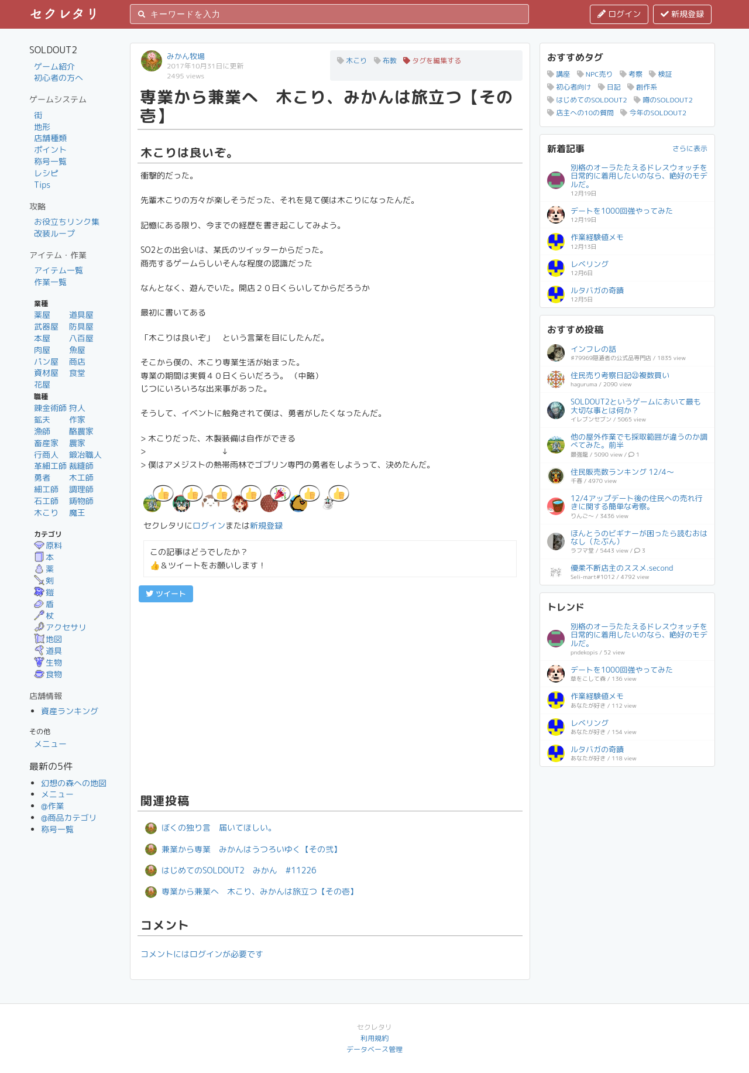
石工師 (46, 500)
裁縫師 (81, 465)
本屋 (42, 338)
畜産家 (46, 442)
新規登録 (682, 13)
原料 (48, 545)
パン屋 (46, 361)
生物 (48, 662)
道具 (48, 650)
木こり (46, 512)
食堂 (77, 372)
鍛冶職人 (85, 454)
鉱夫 (42, 419)
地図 (48, 639)
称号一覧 (50, 161)
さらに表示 (689, 148)
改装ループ (54, 233)
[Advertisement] (330, 696)
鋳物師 (81, 500)
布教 (385, 61)
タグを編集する (432, 61)
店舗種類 (50, 137)
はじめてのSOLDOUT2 (587, 100)
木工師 (81, 477)
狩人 (77, 407)
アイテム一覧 (58, 270)
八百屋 (81, 338)
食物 (48, 674)
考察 (631, 74)
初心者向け (569, 87)
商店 (77, 361)
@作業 (52, 805)
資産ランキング (69, 711)
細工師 (46, 489)
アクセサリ (60, 627)
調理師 (81, 489)
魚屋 (77, 349)
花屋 (42, 384)
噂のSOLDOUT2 (663, 100)
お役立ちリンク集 (66, 221)
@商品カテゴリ (69, 817)
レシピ (46, 173)
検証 (660, 74)
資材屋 (46, 372)
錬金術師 (50, 407)
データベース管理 (374, 1049)
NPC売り (595, 74)
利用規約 (374, 1038)
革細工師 (50, 465)
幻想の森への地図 (73, 783)
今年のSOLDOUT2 (653, 113)
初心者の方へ (58, 77)
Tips (42, 184)
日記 (609, 87)
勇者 (42, 477)
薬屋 (42, 314)
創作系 (642, 87)
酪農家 (81, 431)
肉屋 (42, 349)
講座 (558, 74)
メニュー (50, 743)
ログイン (619, 13)
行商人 (46, 454)
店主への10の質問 (580, 113)
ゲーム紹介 (54, 66)
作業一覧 (50, 281)
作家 (77, 419)
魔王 (77, 512)
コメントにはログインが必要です (201, 953)
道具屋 (81, 314)
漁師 (42, 431)
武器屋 (46, 326)
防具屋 (81, 326)
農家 (77, 442)
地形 (42, 126)
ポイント (50, 149)
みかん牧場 (186, 56)
